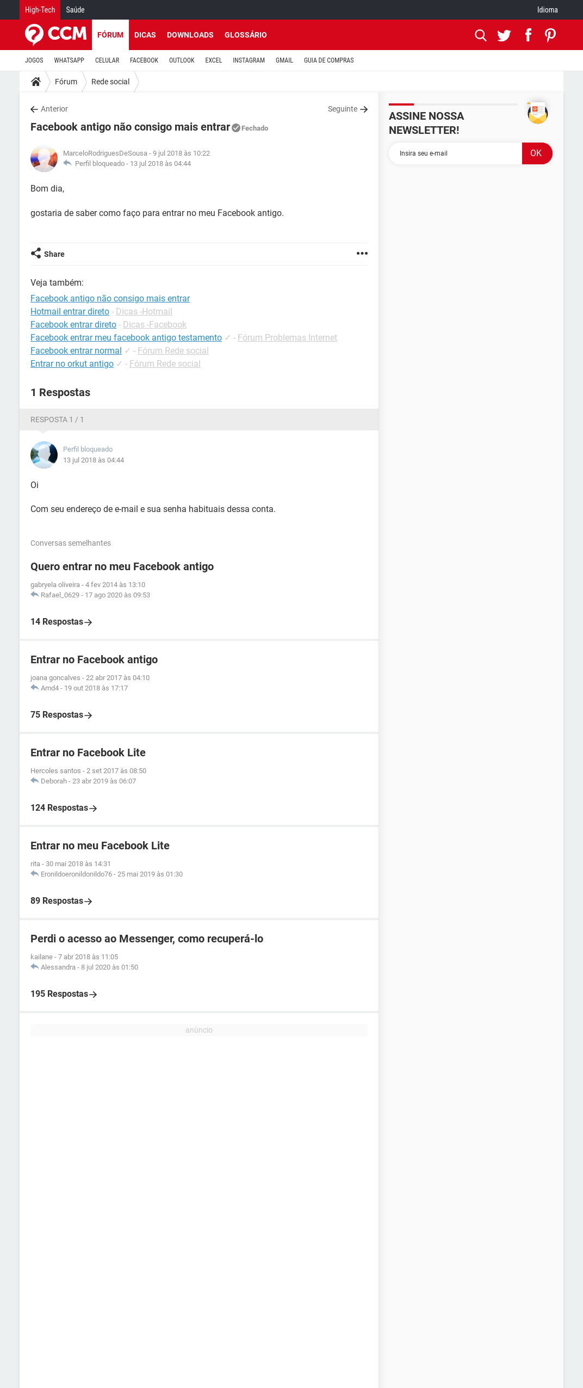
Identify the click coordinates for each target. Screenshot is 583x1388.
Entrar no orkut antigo (72, 364)
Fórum (110, 34)
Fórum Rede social (173, 351)
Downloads (190, 34)
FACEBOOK (144, 60)
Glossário (246, 34)
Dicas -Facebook (155, 324)
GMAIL (284, 60)
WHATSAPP (69, 60)
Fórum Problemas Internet (287, 337)
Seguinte (342, 108)
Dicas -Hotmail (144, 311)
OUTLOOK (182, 60)
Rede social (110, 81)
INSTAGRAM (249, 60)
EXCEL (213, 60)
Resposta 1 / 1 (57, 419)
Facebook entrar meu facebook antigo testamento (126, 337)
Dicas (145, 34)
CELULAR (107, 60)
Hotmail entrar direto (69, 311)
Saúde (75, 9)
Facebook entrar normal (76, 351)
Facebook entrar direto (73, 324)
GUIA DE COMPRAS (328, 60)
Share (54, 254)
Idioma (547, 9)
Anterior (54, 108)
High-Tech (40, 9)
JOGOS (34, 60)
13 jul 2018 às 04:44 (160, 163)
